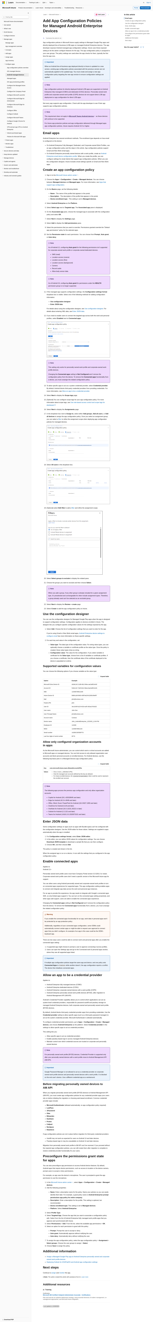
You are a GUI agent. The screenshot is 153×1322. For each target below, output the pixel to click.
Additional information (131, 38)
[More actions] (108, 14)
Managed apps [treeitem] (11, 78)
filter (59, 419)
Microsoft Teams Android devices (81, 116)
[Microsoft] (3, 2)
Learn (45, 14)
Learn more (84, 1277)
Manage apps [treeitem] (9, 43)
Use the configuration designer (134, 23)
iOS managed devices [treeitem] (13, 71)
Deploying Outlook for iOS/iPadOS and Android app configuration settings (72, 1262)
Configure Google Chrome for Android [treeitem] (16, 122)
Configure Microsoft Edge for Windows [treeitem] (15, 106)
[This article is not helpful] (143, 47)
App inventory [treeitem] (9, 60)
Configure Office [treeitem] (12, 110)
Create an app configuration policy (135, 21)
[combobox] (15, 17)
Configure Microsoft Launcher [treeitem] (16, 95)
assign (53, 1273)
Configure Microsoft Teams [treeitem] (15, 117)
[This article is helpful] (141, 47)
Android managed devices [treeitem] (15, 75)
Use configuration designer (94, 308)
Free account (145, 8)
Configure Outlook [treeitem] (12, 114)
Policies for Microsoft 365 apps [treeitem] (16, 136)
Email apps (128, 18)
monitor (61, 1273)
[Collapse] (28, 13)
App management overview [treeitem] (13, 46)
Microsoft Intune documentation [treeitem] (13, 21)
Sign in (148, 2)
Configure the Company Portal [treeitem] (16, 91)
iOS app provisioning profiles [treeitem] (15, 82)
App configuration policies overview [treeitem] (17, 67)
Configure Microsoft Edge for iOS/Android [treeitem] (15, 100)
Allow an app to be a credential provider (75, 391)
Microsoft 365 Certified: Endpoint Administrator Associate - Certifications (66, 1295)
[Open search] (144, 2)
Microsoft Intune (54, 14)
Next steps (128, 40)
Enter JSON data (78, 311)
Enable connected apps (132, 28)
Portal (136, 8)
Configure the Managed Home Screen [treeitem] (16, 87)
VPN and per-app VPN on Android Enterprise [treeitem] (17, 128)
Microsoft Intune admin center (66, 175)
